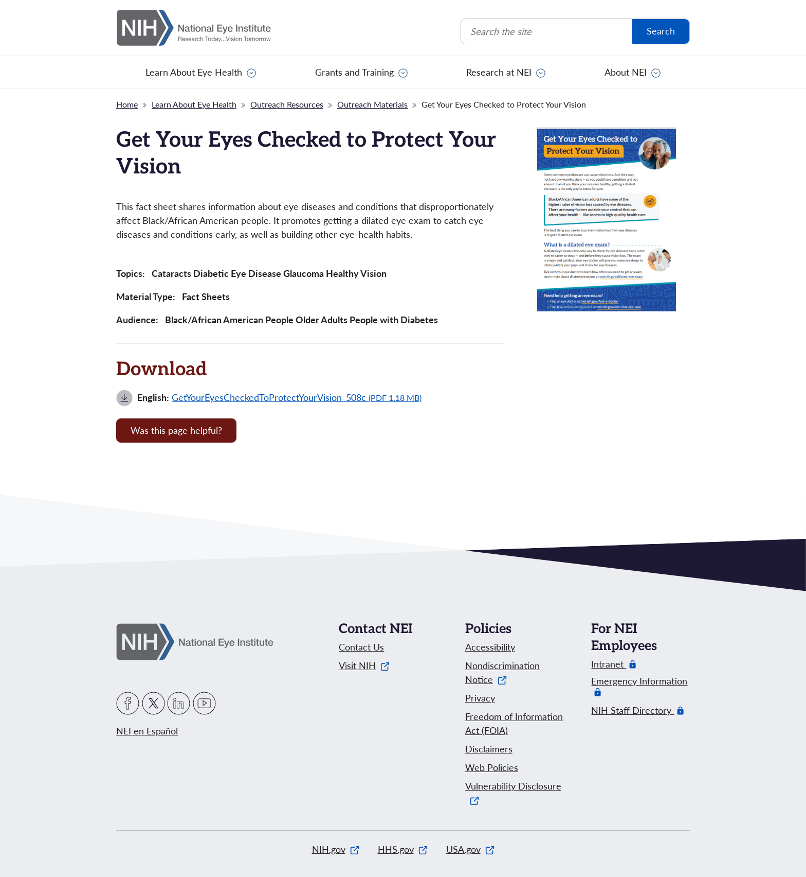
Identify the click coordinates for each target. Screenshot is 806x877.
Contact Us (361, 647)
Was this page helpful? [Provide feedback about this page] (176, 430)
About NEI (625, 72)
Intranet (608, 664)
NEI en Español (147, 730)
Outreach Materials (372, 104)
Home (127, 104)
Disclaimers (488, 749)
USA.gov (470, 849)
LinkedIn (178, 703)
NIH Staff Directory (632, 710)
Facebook (127, 703)
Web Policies (491, 767)
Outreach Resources (286, 104)
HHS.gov (403, 849)
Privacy (480, 698)
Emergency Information (639, 686)
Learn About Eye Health (193, 72)
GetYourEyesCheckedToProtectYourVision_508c (297, 397)
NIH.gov (335, 849)
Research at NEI (499, 72)
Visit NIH (364, 665)
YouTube (204, 703)
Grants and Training (354, 72)
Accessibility (490, 647)
